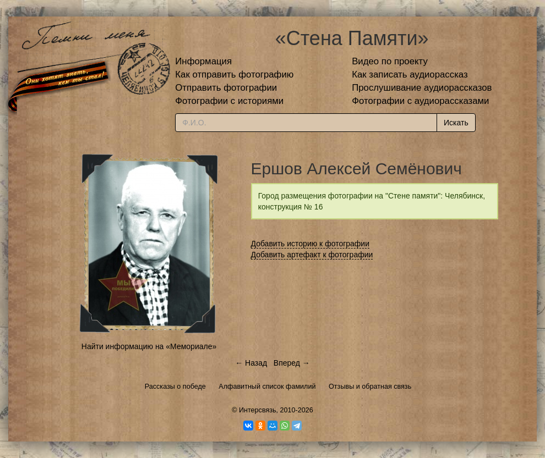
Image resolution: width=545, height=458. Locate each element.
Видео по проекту (390, 61)
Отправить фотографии (226, 87)
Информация (203, 61)
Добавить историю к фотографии (310, 243)
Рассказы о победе (175, 386)
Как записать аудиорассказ (410, 74)
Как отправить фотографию (234, 74)
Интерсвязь (257, 410)
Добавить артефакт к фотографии (312, 254)
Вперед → (292, 362)
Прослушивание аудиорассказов (422, 87)
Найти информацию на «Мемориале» (148, 346)
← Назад (251, 362)
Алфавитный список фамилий (267, 386)
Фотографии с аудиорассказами (420, 101)
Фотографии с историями (229, 101)
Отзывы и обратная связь (370, 386)
